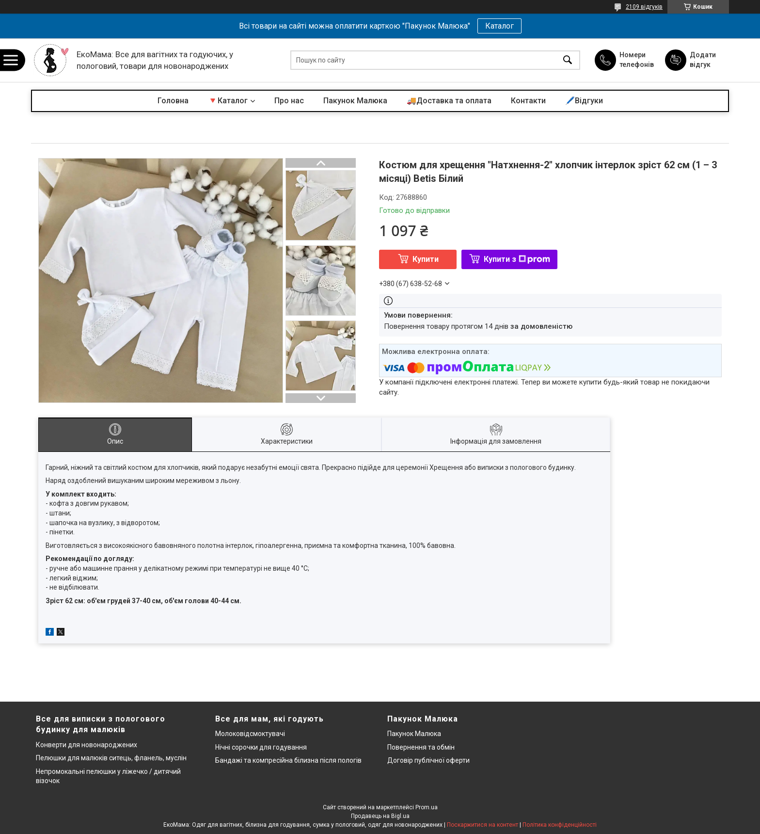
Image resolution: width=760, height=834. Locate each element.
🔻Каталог (228, 100)
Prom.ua (426, 807)
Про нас (289, 100)
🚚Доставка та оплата (449, 100)
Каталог (499, 26)
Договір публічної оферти (428, 760)
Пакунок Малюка (355, 100)
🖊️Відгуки (584, 100)
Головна (173, 100)
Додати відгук (703, 59)
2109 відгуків (644, 6)
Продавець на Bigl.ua (380, 816)
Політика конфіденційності (559, 824)
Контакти (528, 100)
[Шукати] (567, 60)
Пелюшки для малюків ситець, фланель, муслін (111, 758)
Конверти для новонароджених (86, 745)
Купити (425, 259)
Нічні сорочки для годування (261, 747)
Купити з (517, 259)
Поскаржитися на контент (482, 824)
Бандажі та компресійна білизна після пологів (288, 760)
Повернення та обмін (421, 747)
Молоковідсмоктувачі (250, 734)
